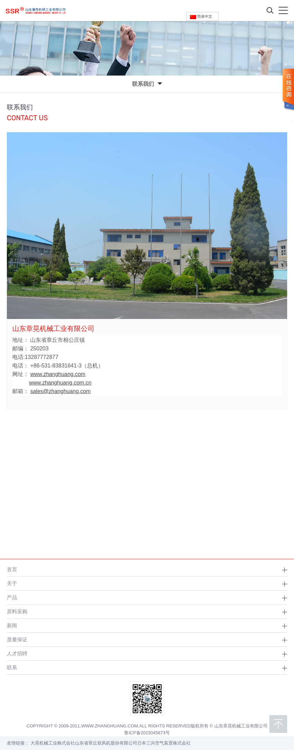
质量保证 (17, 639)
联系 (12, 667)
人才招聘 (17, 653)
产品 (12, 597)
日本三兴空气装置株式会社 (164, 743)
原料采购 (17, 611)
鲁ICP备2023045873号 (147, 732)
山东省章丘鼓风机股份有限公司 (106, 743)
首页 (12, 569)
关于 (12, 583)
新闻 (12, 625)
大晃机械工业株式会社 (52, 743)
